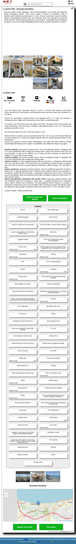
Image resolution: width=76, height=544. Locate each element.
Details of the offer (24, 527)
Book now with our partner (35, 198)
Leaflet (60, 520)
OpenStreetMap (68, 520)
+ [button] (6, 492)
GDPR (39, 541)
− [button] (6, 495)
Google (26, 539)
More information (60, 198)
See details (51, 527)
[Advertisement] (38, 39)
